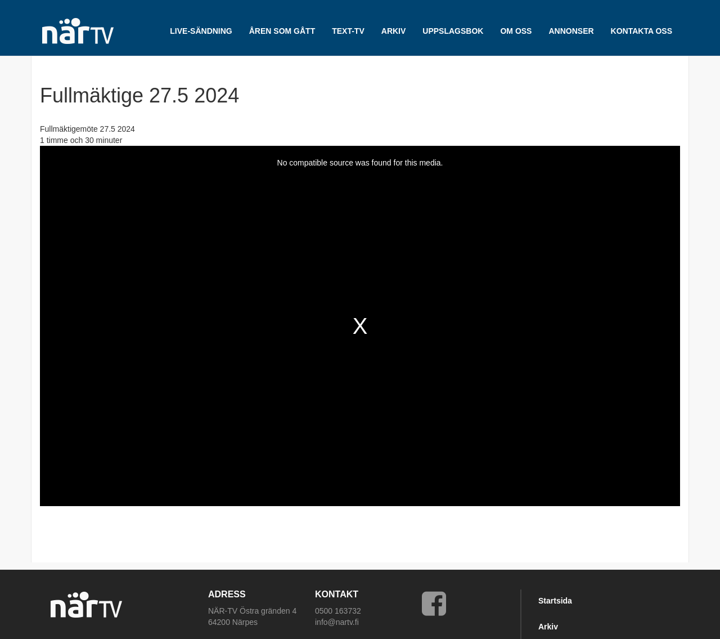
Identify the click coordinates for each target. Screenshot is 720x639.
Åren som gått (282, 30)
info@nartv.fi (337, 622)
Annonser (570, 30)
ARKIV (393, 30)
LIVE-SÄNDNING (201, 30)
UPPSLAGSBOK (452, 30)
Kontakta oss (641, 30)
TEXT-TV (348, 30)
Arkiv (548, 626)
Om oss (516, 30)
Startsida (555, 600)
